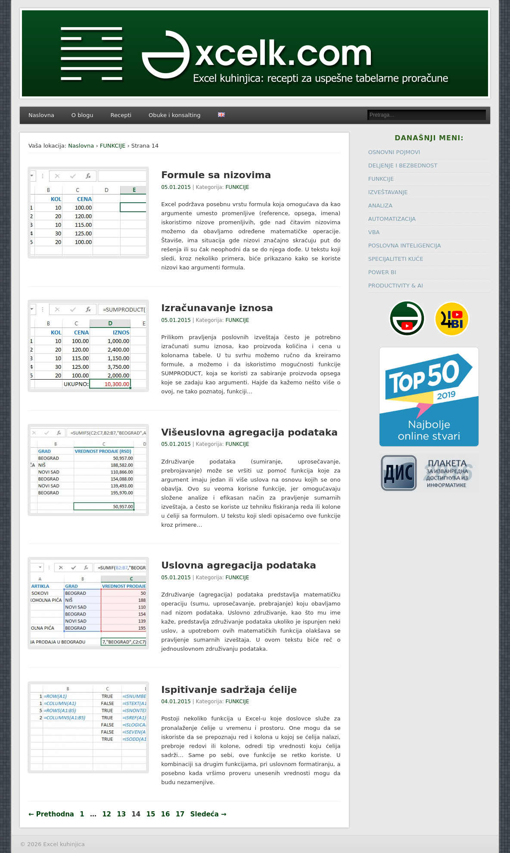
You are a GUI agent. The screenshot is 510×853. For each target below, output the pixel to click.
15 (150, 814)
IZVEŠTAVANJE (388, 192)
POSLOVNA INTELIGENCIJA (404, 245)
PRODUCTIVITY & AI (395, 285)
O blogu (82, 115)
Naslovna (41, 115)
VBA (374, 232)
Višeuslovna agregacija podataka (249, 432)
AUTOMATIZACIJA (392, 219)
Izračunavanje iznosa (217, 308)
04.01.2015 (176, 701)
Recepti (121, 115)
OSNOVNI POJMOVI (394, 152)
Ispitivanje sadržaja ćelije (229, 689)
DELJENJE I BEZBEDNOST (403, 165)
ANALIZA (380, 205)
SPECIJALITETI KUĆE (395, 259)
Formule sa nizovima (216, 175)
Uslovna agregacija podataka (238, 565)
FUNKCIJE (113, 145)
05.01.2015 (176, 187)
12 (106, 814)
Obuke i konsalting (174, 115)
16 (165, 814)
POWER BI (382, 272)
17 (180, 814)
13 (121, 814)
